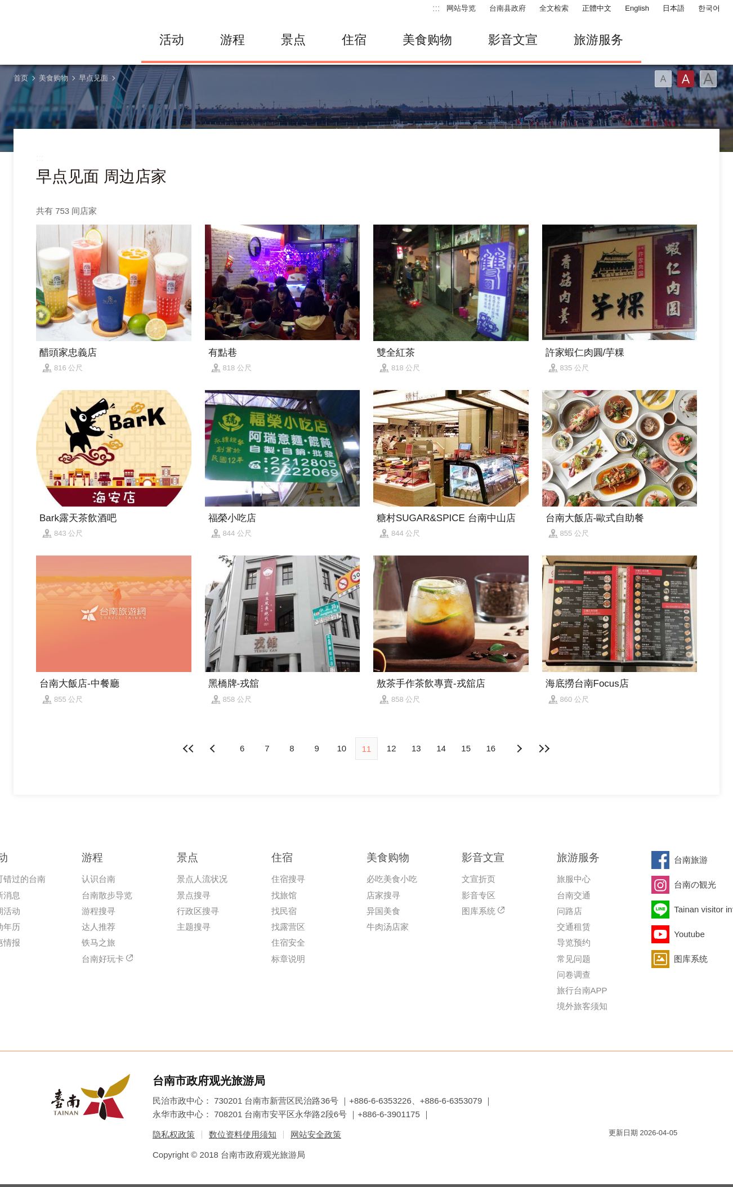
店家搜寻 (383, 895)
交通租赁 (574, 926)
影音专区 (478, 895)
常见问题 (574, 959)
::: (436, 8)
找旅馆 (284, 895)
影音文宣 (513, 40)
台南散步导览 (107, 895)
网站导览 (461, 8)
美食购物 (427, 40)
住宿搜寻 (288, 879)
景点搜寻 (194, 895)
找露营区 (288, 926)
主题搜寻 (194, 926)
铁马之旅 (98, 942)
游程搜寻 (98, 911)
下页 (214, 748)
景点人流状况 (202, 879)
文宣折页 (478, 879)
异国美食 (383, 911)
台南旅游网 (68, 40)
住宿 (354, 40)
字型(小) (663, 78)
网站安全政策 (315, 1134)
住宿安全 (288, 942)
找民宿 (284, 911)
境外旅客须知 (582, 1006)
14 (441, 748)
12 (391, 748)
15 (466, 748)
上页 (519, 748)
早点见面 (93, 78)
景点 (293, 40)
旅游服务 (598, 40)
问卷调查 (574, 974)
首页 (21, 78)
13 (416, 748)
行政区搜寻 (198, 911)
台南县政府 (507, 8)
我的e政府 (617, 1153)
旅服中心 (574, 879)
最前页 (189, 748)
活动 (171, 40)
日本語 (674, 8)
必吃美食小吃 (391, 879)
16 (491, 748)
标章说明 (288, 959)
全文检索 (554, 8)
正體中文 (596, 8)
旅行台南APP (582, 990)
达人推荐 (98, 926)
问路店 (569, 911)
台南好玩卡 (103, 959)
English (637, 8)
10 (341, 748)
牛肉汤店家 (387, 926)
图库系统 (478, 911)
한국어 (709, 8)
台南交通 (574, 895)
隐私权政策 (174, 1134)
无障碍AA (657, 1153)
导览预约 (574, 942)
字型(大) (708, 78)
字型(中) (685, 78)
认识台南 (98, 879)
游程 (232, 40)
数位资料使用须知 (242, 1134)
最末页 (544, 748)
